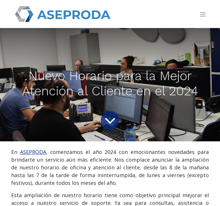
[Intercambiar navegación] (203, 14)
